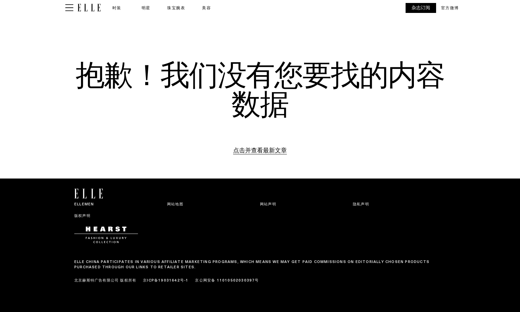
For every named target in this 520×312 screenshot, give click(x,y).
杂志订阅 (421, 8)
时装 (116, 7)
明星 (146, 7)
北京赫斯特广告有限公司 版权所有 (105, 280)
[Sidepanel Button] (69, 8)
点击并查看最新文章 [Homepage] (260, 150)
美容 (206, 7)
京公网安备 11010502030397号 (227, 280)
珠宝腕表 (176, 7)
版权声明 (82, 215)
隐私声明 (361, 204)
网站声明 (268, 204)
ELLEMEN (84, 204)
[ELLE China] (89, 8)
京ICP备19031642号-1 (165, 280)
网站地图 (175, 204)
